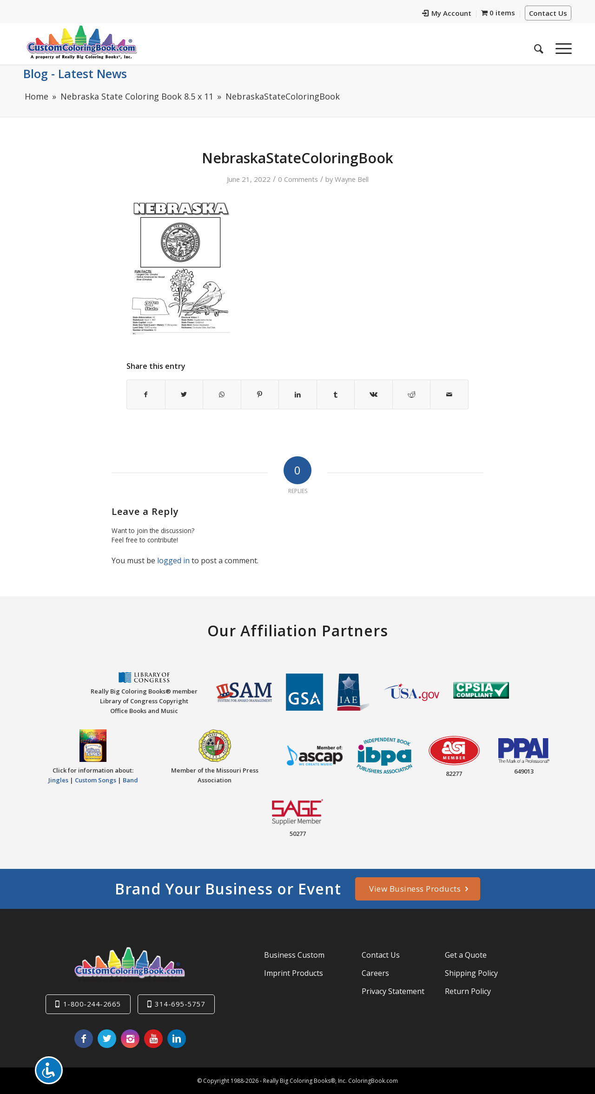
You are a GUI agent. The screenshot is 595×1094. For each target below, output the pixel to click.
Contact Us (548, 13)
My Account (446, 13)
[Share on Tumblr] (336, 394)
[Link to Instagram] (130, 1038)
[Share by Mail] (449, 394)
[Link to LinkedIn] (176, 1038)
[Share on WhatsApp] (222, 394)
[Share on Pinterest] (260, 394)
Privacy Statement (393, 991)
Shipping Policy (471, 973)
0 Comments (298, 179)
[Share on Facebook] (146, 394)
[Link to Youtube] (153, 1038)
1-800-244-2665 (92, 1003)
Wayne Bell (352, 179)
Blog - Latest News (75, 73)
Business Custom (294, 955)
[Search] (538, 46)
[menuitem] (446, 14)
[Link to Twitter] (107, 1038)
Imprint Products (293, 973)
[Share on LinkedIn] (298, 394)
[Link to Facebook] (83, 1038)
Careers (375, 973)
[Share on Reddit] (411, 394)
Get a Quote (466, 955)
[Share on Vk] (373, 394)
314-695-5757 (180, 1003)
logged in (173, 560)
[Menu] (560, 46)
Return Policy (468, 991)
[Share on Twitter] (184, 394)
